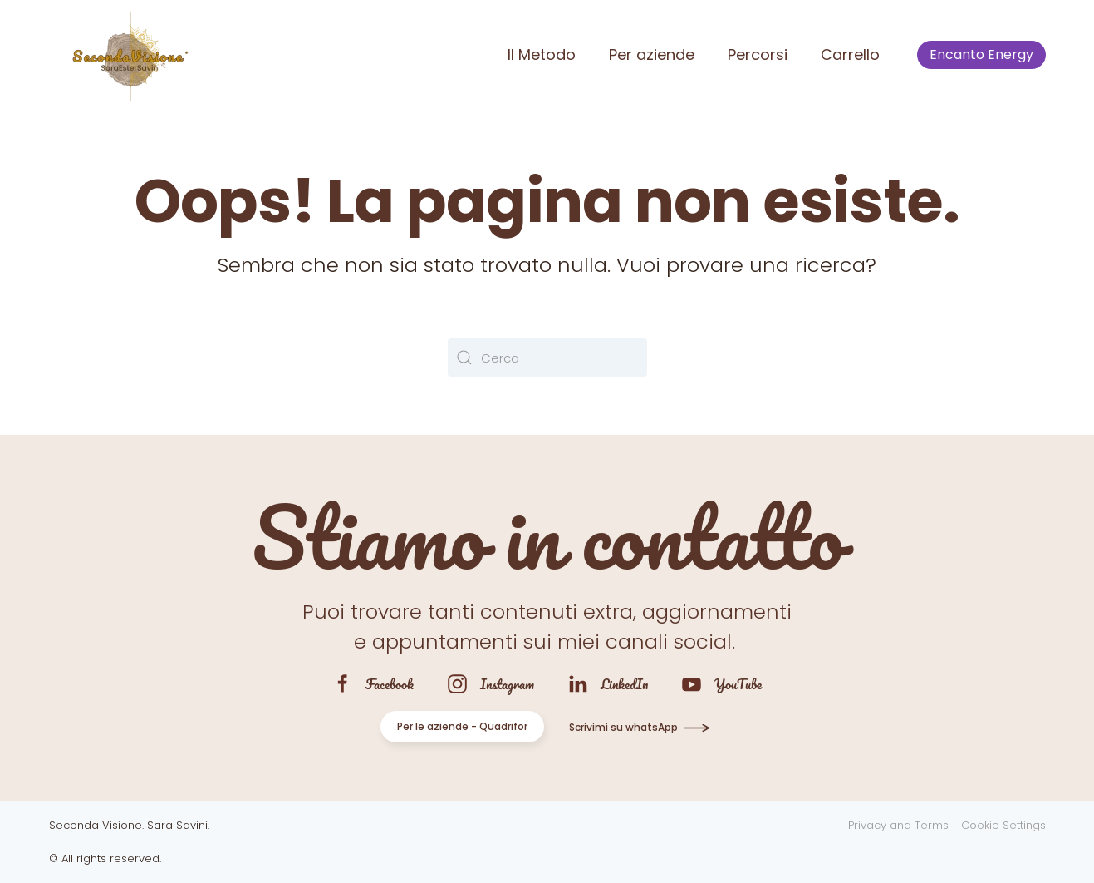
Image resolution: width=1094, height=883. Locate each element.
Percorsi (757, 54)
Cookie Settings (1003, 825)
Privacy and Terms (898, 825)
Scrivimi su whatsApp (623, 727)
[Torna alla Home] (128, 54)
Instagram (507, 684)
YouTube (738, 684)
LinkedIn (624, 684)
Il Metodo (542, 54)
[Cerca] (547, 357)
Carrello (850, 54)
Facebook (389, 684)
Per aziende (651, 54)
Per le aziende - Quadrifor (462, 726)
